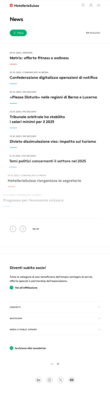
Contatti (55, 307)
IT (58, 364)
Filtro (18, 33)
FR (52, 364)
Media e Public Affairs (55, 329)
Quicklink (55, 318)
